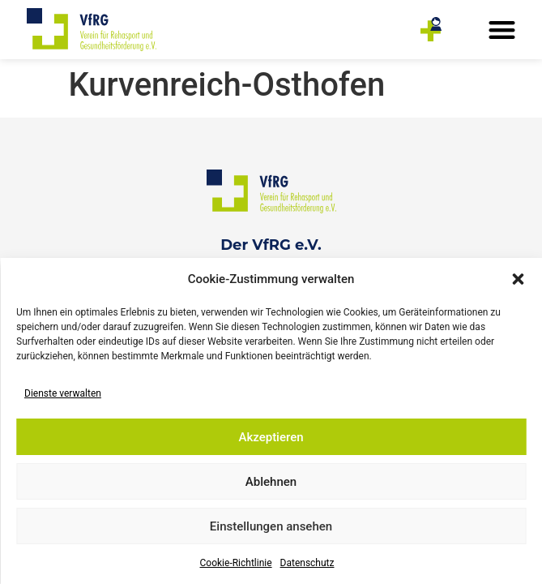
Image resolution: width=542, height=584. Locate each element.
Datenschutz (307, 563)
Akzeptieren (270, 437)
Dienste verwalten (62, 393)
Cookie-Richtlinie (236, 563)
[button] (518, 279)
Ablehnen (271, 481)
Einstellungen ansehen (271, 526)
